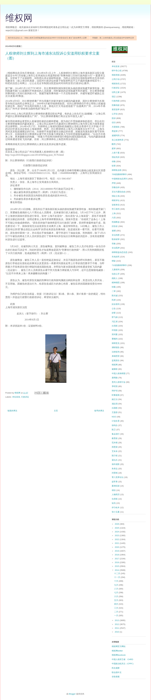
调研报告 (116, 347)
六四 (114, 217)
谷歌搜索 (116, 676)
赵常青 (115, 481)
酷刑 (114, 144)
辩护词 (115, 391)
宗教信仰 (116, 187)
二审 (114, 291)
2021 (117, 543)
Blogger (72, 694)
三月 (116, 608)
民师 (114, 300)
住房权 (115, 499)
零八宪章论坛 (118, 477)
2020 (117, 547)
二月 (116, 612)
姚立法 (115, 399)
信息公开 (116, 274)
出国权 (115, 408)
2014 (117, 570)
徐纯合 (115, 425)
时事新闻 (116, 395)
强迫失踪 (116, 157)
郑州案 (115, 334)
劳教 (114, 244)
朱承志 (115, 468)
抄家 (114, 313)
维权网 (18, 18)
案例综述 (116, 486)
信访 (114, 122)
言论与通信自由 (118, 192)
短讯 (114, 503)
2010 (117, 632)
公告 (114, 308)
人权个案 (116, 153)
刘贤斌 (115, 473)
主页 (56, 411)
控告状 (115, 226)
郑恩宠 (115, 447)
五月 (116, 600)
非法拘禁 (116, 235)
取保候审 (116, 239)
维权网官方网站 (118, 646)
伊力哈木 (116, 507)
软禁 (114, 166)
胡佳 (114, 490)
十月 (116, 581)
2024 (117, 532)
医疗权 (115, 455)
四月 (116, 604)
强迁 (114, 96)
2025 (117, 528)
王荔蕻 (115, 412)
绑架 (114, 261)
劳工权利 (116, 209)
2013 (117, 620)
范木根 (115, 442)
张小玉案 (116, 512)
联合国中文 (117, 672)
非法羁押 (116, 248)
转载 (114, 287)
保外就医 (116, 464)
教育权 (115, 438)
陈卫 (114, 429)
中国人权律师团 (118, 373)
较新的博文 (12, 411)
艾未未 (115, 451)
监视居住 (116, 360)
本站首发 (16, 397)
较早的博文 (99, 411)
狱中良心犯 (117, 70)
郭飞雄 (115, 317)
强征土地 (116, 196)
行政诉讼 (25, 397)
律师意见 (116, 343)
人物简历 (116, 494)
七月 (116, 592)
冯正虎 (115, 321)
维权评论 (116, 200)
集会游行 (116, 434)
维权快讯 (116, 83)
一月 (116, 615)
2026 (117, 524)
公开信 (115, 114)
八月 (116, 589)
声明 (114, 183)
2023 (117, 535)
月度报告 (116, 127)
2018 (117, 555)
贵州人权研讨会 (118, 382)
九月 (116, 585)
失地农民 (116, 257)
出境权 (115, 326)
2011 (117, 628)
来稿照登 (116, 356)
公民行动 (116, 79)
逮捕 (114, 231)
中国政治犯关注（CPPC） (123, 663)
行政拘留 (116, 101)
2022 (117, 539)
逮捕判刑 (116, 135)
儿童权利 (116, 269)
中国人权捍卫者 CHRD (122, 659)
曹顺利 (115, 339)
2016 (117, 562)
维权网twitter (117, 651)
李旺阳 (115, 386)
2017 (117, 558)
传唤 (114, 161)
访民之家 (116, 92)
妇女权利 (116, 304)
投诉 (114, 118)
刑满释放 (116, 222)
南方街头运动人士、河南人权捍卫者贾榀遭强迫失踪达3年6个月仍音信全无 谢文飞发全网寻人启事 (47, 38)
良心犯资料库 (118, 140)
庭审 (114, 148)
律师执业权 (117, 170)
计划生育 (116, 421)
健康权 (115, 369)
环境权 (115, 330)
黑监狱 (115, 131)
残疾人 (115, 278)
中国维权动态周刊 (119, 179)
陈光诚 (115, 295)
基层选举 (116, 109)
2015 (117, 566)
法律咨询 (116, 352)
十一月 (117, 577)
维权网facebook (119, 655)
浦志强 (115, 404)
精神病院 (116, 282)
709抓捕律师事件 (119, 174)
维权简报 (116, 75)
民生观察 (116, 668)
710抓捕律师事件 (119, 265)
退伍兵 (115, 460)
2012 (117, 624)
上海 (114, 213)
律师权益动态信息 (119, 252)
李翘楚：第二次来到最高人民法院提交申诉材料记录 (113, 38)
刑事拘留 (116, 105)
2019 (117, 551)
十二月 (117, 573)
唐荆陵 (115, 378)
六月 (116, 596)
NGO (114, 417)
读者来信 (116, 205)
